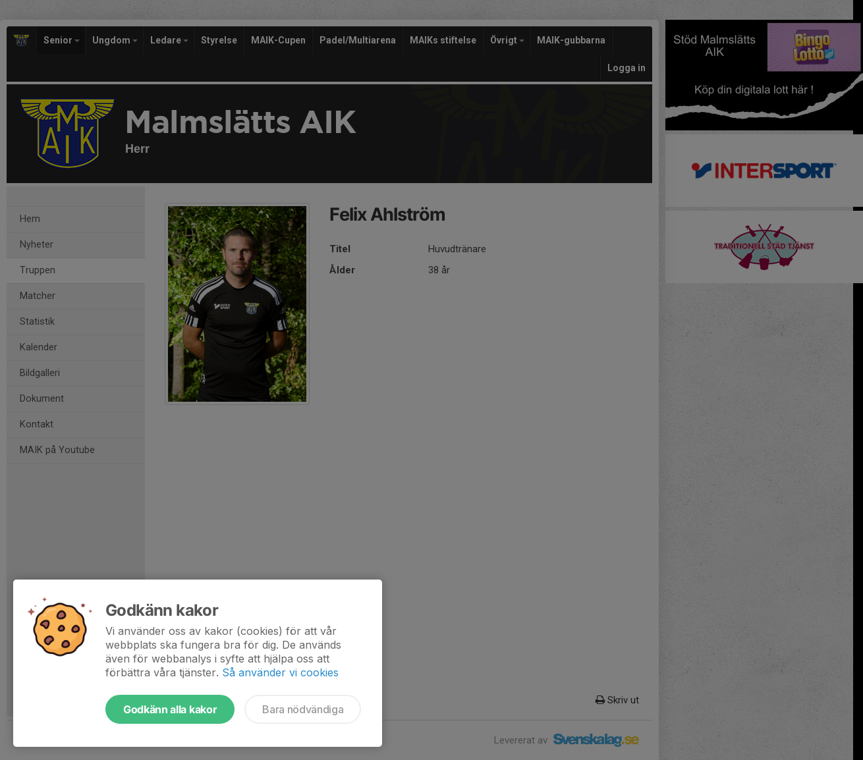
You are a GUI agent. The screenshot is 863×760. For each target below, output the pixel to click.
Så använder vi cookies (280, 672)
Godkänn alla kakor (170, 709)
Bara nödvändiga (302, 709)
